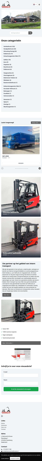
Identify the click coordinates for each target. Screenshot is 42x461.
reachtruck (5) (8, 67)
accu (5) (6, 62)
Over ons (3, 427)
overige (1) (7, 104)
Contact (3, 429)
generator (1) (8, 99)
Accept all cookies (15, 458)
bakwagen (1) (8, 91)
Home (3, 423)
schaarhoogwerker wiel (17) (12, 56)
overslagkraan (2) (9, 75)
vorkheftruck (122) (9, 46)
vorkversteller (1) (9, 96)
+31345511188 (7, 449)
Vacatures (4, 425)
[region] (21, 456)
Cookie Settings (5, 458)
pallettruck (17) (8, 54)
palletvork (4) (8, 69)
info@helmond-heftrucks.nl (10, 451)
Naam (5, 380)
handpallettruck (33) (10, 49)
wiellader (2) (7, 80)
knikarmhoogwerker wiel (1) (12, 86)
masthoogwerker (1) (10, 107)
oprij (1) (6, 102)
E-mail (5, 372)
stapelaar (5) (7, 64)
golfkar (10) (7, 60)
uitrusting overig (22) (10, 51)
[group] (21, 145)
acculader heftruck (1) (10, 88)
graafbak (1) (7, 93)
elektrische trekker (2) (10, 78)
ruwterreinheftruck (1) (10, 82)
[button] (2, 168)
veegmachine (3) (9, 73)
